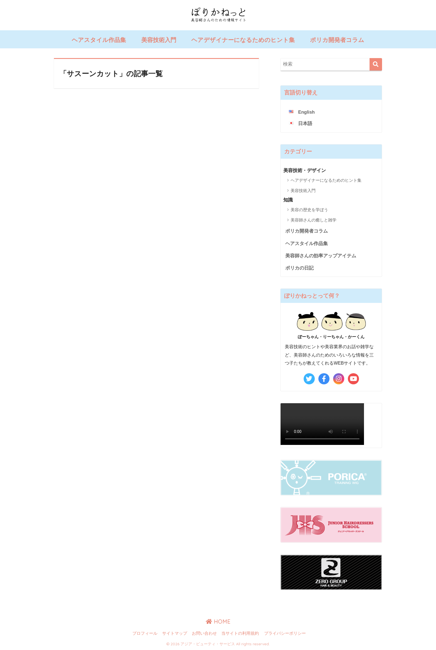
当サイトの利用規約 (240, 634)
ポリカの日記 (299, 268)
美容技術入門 (158, 40)
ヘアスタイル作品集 (99, 40)
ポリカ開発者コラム (337, 40)
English (306, 112)
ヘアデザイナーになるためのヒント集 (243, 40)
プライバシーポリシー (285, 634)
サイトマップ (174, 634)
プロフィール (144, 634)
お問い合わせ (204, 634)
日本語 (305, 123)
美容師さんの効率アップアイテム (320, 256)
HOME (218, 622)
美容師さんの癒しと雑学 (313, 220)
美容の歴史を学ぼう (309, 209)
